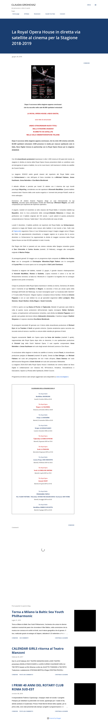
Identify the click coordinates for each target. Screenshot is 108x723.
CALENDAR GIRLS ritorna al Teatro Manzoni (38, 650)
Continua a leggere (61, 638)
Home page (14, 14)
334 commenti (24, 638)
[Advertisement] (40, 584)
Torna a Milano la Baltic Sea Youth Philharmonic (38, 614)
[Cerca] (89, 5)
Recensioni (36, 14)
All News (25, 14)
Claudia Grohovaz (23, 5)
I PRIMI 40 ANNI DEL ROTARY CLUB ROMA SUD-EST (38, 687)
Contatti (61, 14)
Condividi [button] (87, 63)
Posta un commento (26, 674)
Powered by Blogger (54, 718)
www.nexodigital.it (62, 377)
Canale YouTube (49, 14)
